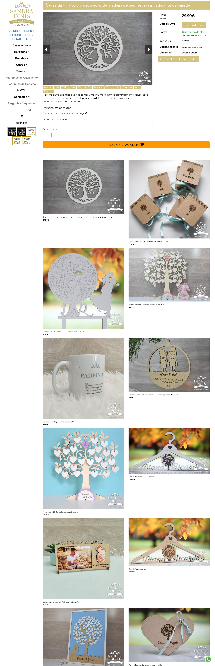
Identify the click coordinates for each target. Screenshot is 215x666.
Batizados (21, 51)
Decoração (84, 87)
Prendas (21, 58)
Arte (137, 87)
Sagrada (127, 87)
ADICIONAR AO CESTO (126, 144)
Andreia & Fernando (97, 121)
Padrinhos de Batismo (21, 84)
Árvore (48, 87)
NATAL (21, 90)
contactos (21, 122)
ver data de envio (194, 25)
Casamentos (22, 45)
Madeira (98, 87)
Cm (73, 87)
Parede (48, 91)
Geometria (113, 87)
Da (57, 87)
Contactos (21, 96)
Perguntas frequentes (21, 103)
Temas (21, 71)
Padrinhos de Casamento (22, 77)
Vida (64, 87)
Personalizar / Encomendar (178, 59)
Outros (21, 64)
